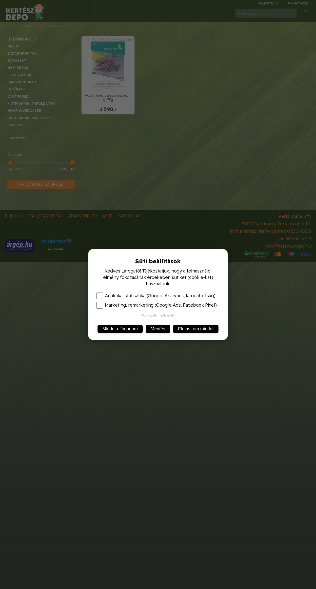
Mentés (158, 328)
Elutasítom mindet (196, 328)
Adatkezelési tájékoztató (158, 315)
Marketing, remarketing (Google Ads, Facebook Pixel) (156, 305)
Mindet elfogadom (120, 328)
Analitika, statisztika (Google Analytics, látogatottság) (156, 296)
